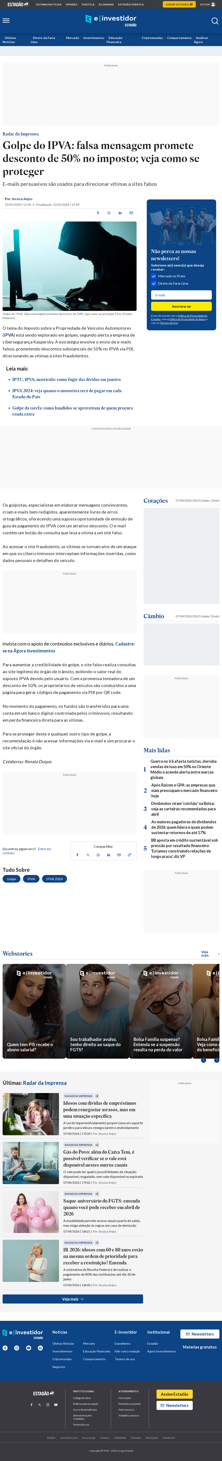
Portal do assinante (130, 1403)
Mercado (72, 38)
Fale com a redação (127, 1351)
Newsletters (200, 1334)
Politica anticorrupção (85, 1403)
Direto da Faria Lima (43, 40)
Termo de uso (81, 1424)
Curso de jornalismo (85, 1409)
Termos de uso (125, 1359)
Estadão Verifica (131, 4)
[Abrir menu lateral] (6, 20)
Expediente (122, 1343)
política (88, 4)
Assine (179, 4)
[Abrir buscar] (215, 21)
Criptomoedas (152, 38)
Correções (125, 1398)
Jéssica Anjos (22, 199)
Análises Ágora (201, 40)
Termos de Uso (169, 322)
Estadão (152, 1343)
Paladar (51, 1437)
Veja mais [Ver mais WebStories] (210, 953)
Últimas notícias (48, 4)
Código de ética (82, 1398)
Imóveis (104, 1437)
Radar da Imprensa (21, 134)
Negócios (58, 1367)
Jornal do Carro (69, 1437)
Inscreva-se (181, 306)
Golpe (11, 879)
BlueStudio (152, 1437)
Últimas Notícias (9, 40)
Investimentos (93, 38)
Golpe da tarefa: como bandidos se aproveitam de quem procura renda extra (72, 411)
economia (106, 4)
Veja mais (73, 1299)
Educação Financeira (114, 40)
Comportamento (179, 38)
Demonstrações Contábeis (82, 1417)
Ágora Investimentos (161, 1351)
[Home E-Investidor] (111, 21)
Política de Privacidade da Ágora (187, 319)
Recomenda (88, 1437)
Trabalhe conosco (129, 1415)
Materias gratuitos (200, 1347)
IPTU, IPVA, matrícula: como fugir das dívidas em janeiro (66, 379)
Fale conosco (126, 1409)
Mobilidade (120, 1437)
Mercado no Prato (168, 276)
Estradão (136, 1437)
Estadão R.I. (169, 1437)
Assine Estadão (174, 1394)
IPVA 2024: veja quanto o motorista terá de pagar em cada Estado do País (67, 394)
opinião (71, 4)
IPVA (9, 334)
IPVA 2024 (54, 879)
